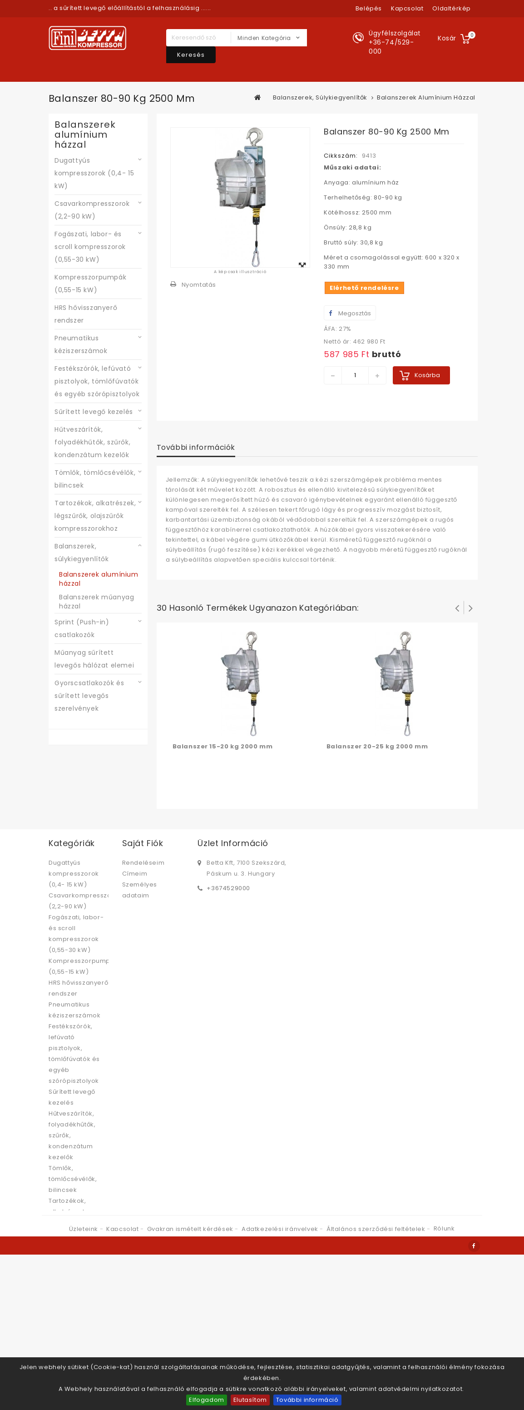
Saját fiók (142, 843)
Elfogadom (206, 1399)
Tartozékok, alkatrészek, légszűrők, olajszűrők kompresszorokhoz (95, 515)
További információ (307, 1399)
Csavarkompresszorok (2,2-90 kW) (91, 210)
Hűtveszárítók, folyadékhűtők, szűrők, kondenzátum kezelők (92, 442)
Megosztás (350, 313)
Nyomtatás (199, 284)
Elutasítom (250, 1399)
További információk (196, 447)
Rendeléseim (143, 862)
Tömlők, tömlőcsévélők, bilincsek (94, 479)
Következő (471, 607)
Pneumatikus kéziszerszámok (80, 344)
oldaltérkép (451, 8)
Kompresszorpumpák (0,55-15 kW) (90, 283)
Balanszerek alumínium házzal (98, 579)
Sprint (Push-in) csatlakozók (81, 628)
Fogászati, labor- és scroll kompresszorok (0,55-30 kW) (90, 246)
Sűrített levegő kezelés (93, 411)
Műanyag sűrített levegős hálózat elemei (94, 659)
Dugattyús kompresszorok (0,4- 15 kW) (94, 173)
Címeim (135, 873)
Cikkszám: (341, 155)
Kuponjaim (139, 906)
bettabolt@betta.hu (238, 902)
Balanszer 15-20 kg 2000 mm (223, 746)
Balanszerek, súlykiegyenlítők (81, 552)
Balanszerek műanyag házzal (96, 602)
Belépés (369, 8)
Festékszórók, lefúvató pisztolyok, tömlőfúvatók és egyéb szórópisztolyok (96, 381)
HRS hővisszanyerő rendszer (85, 314)
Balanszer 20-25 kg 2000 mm (377, 746)
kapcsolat (407, 8)
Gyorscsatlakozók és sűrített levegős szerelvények (89, 695)
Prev (457, 607)
